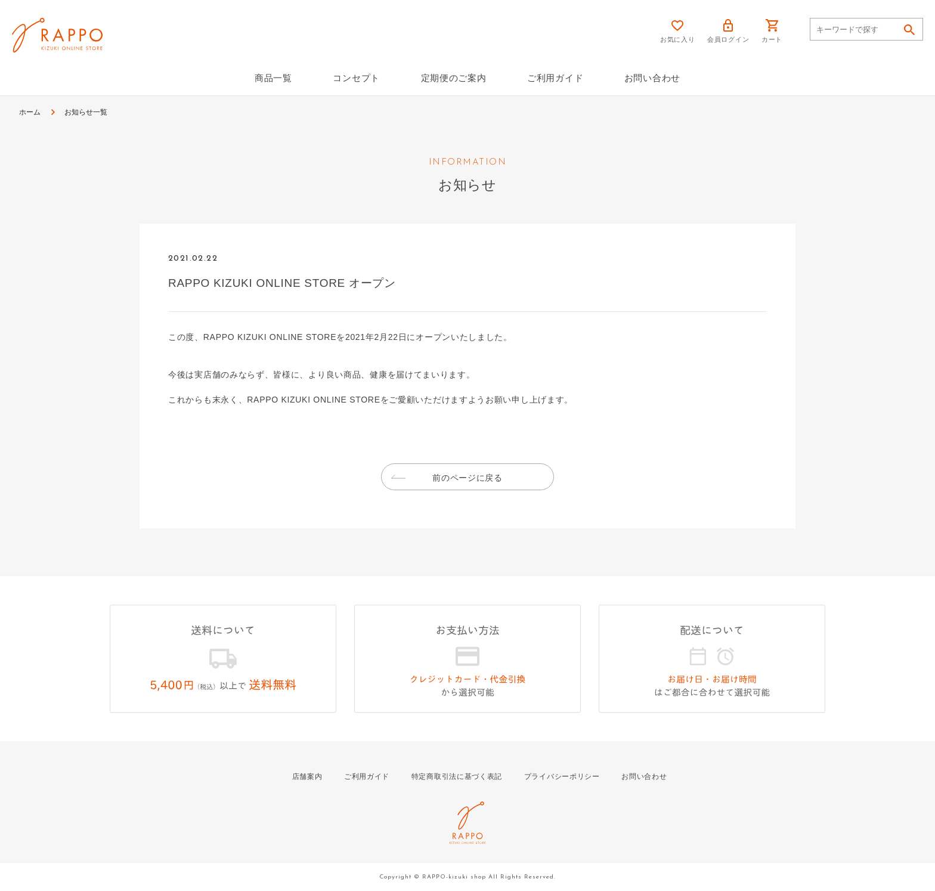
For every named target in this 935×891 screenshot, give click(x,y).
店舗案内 (307, 776)
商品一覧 (273, 78)
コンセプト (356, 78)
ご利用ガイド (555, 78)
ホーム (30, 112)
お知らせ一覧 (85, 112)
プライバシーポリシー (562, 776)
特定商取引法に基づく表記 (456, 776)
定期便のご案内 (454, 78)
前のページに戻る (467, 477)
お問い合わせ (652, 78)
